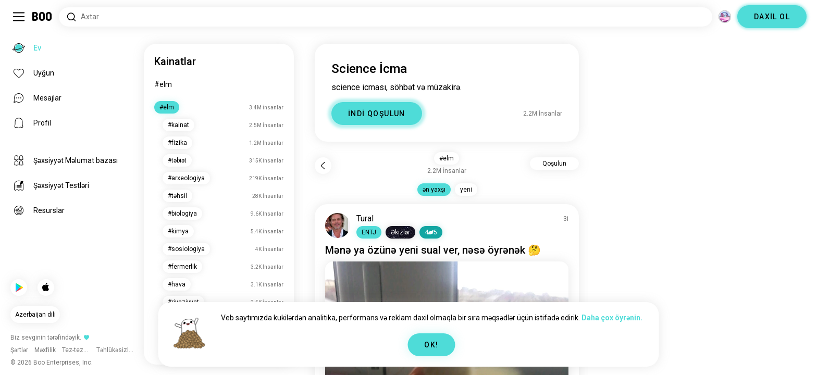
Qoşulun (554, 163)
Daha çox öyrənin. (611, 318)
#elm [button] (446, 158)
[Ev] (42, 16)
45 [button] (431, 232)
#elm (163, 84)
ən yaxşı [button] (434, 189)
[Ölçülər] (725, 16)
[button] (368, 232)
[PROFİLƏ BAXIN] (337, 225)
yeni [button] (466, 189)
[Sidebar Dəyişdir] (18, 16)
